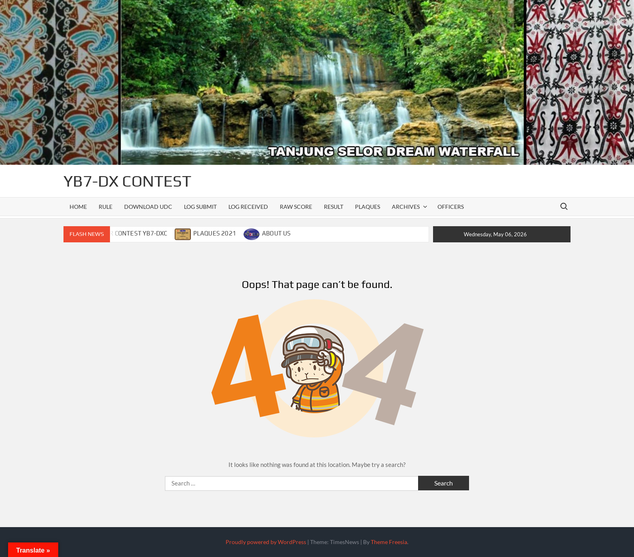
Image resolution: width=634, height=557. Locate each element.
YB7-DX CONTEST (127, 181)
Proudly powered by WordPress (266, 541)
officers (450, 206)
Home (78, 206)
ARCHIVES (406, 206)
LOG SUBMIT (200, 206)
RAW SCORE (296, 206)
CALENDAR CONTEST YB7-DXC (124, 233)
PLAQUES (367, 206)
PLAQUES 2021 (214, 233)
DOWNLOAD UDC (148, 206)
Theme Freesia (389, 541)
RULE (105, 206)
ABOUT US (276, 233)
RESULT (333, 206)
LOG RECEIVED (248, 206)
